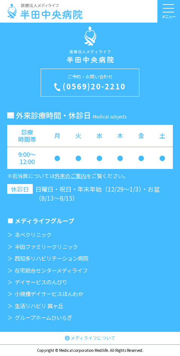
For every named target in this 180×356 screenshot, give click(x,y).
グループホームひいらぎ (43, 317)
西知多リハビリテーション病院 (51, 258)
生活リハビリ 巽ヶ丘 (39, 305)
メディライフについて (92, 338)
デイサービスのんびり (41, 282)
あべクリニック (33, 234)
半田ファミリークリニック (46, 246)
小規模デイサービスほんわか (49, 293)
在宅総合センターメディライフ (51, 270)
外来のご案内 (70, 176)
